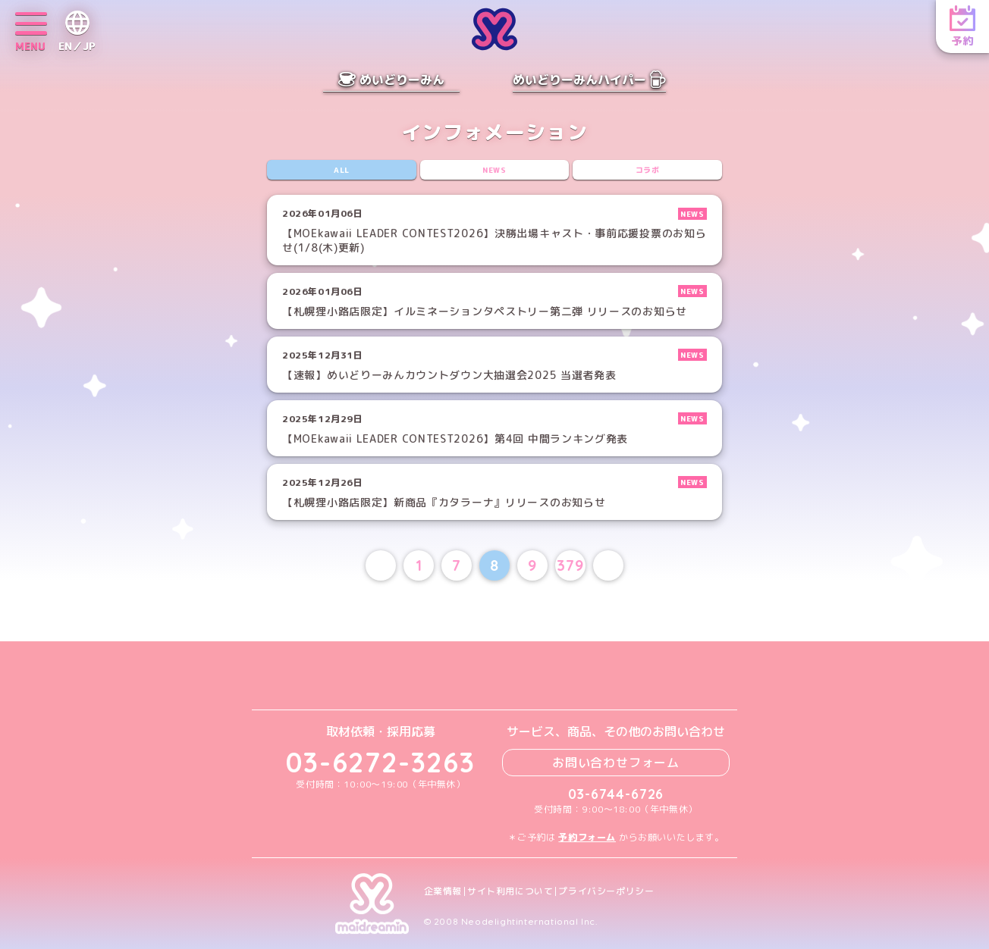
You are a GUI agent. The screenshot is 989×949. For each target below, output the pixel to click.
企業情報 (443, 891)
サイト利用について (510, 891)
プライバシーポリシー (606, 891)
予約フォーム (587, 837)
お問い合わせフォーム (616, 762)
